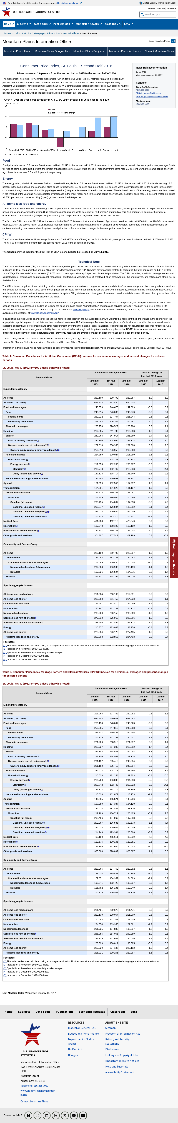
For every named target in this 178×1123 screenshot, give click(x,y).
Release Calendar (156, 8)
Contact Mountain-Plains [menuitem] (159, 51)
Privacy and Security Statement (117, 1041)
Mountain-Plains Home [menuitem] (17, 51)
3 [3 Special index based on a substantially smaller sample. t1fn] (43, 507)
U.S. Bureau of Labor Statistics (37, 12)
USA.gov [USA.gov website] (73, 1055)
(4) (5, 655)
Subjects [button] (22, 24)
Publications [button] (62, 24)
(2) (5, 648)
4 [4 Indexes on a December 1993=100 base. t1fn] (48, 512)
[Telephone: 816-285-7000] (42, 1086)
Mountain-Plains (71, 33)
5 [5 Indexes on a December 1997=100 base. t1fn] (16, 526)
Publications (64, 1012)
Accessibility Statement (120, 1072)
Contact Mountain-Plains (34, 1101)
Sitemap (110, 1028)
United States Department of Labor (157, 3)
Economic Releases (92, 1012)
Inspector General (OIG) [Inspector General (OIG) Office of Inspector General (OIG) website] (82, 1028)
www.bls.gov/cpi (81, 309)
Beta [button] (127, 24)
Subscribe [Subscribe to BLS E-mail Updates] (171, 8)
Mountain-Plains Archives (124, 51)
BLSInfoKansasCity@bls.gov (148, 93)
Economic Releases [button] (87, 24)
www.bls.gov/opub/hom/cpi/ (45, 313)
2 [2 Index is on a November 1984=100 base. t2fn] (48, 761)
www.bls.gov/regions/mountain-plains (152, 97)
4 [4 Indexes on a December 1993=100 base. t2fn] (48, 827)
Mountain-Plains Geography (51, 51)
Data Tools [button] (41, 24)
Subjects (24, 1012)
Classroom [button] (111, 24)
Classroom (117, 1012)
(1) (5, 645)
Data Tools (43, 1012)
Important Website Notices (122, 1061)
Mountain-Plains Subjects (88, 51)
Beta (134, 1012)
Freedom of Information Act (122, 1033)
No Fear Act (75, 1049)
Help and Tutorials (116, 1066)
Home (8, 1012)
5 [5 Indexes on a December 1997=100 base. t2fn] (16, 842)
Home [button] (7, 24)
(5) (5, 659)
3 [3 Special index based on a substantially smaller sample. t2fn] (43, 823)
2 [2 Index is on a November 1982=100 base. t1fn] (48, 445)
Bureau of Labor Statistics (17, 33)
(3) (5, 652)
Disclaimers (112, 1049)
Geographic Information (47, 33)
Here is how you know (68, 2)
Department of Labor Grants (81, 1041)
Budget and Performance (83, 1033)
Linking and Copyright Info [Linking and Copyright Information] (121, 1055)
